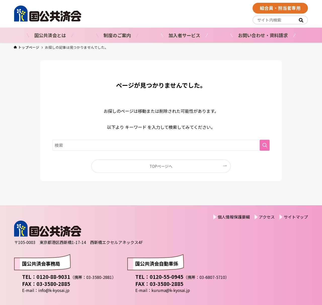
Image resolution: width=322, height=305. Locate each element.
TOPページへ (160, 166)
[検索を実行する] (265, 145)
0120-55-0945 (166, 276)
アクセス (267, 217)
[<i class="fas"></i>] (301, 20)
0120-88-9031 (53, 276)
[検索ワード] (161, 145)
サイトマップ (296, 217)
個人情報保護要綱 (234, 217)
